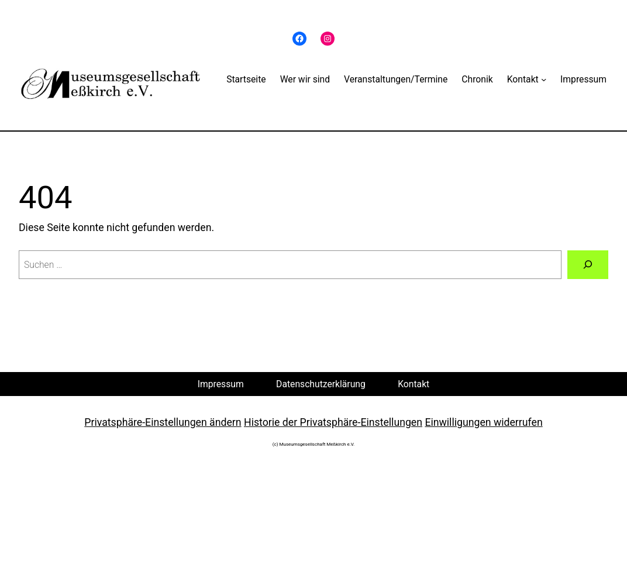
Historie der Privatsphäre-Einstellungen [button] (333, 422)
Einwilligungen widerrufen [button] (483, 422)
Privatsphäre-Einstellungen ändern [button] (162, 422)
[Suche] (587, 264)
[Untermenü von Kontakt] (543, 78)
